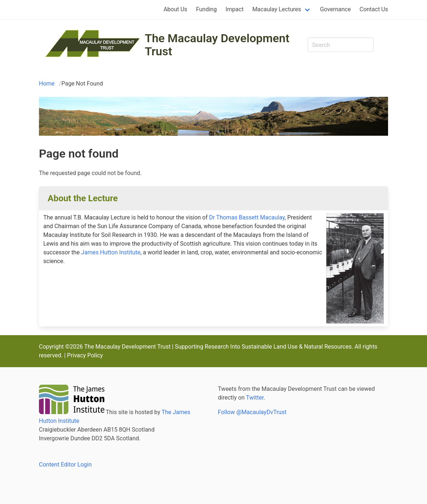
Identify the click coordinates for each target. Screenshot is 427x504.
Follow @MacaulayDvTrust (252, 412)
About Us (175, 9)
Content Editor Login (65, 464)
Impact (235, 9)
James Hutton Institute (110, 252)
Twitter (254, 397)
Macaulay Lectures (276, 9)
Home (47, 83)
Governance (335, 9)
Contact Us (373, 9)
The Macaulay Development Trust (217, 45)
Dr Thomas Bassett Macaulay (247, 217)
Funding (206, 9)
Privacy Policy (85, 355)
